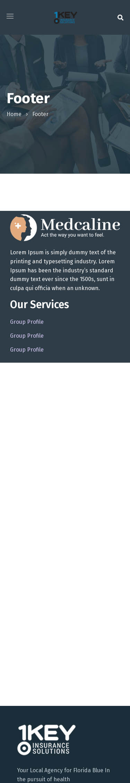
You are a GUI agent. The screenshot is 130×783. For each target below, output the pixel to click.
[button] (120, 17)
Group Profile (27, 322)
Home (14, 114)
